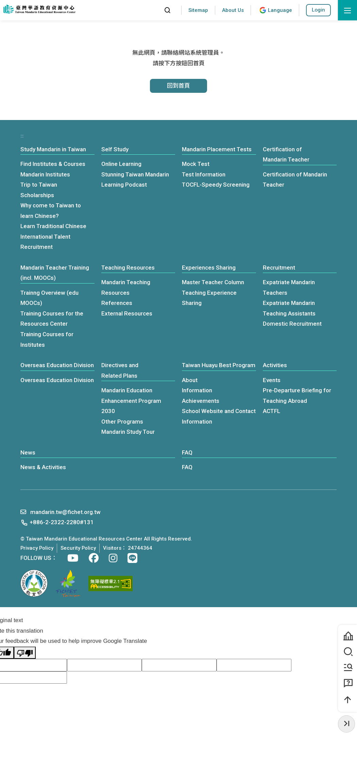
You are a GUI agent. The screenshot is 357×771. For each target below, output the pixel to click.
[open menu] (347, 10)
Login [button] (318, 10)
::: (152, 10)
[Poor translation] (25, 653)
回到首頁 (178, 85)
